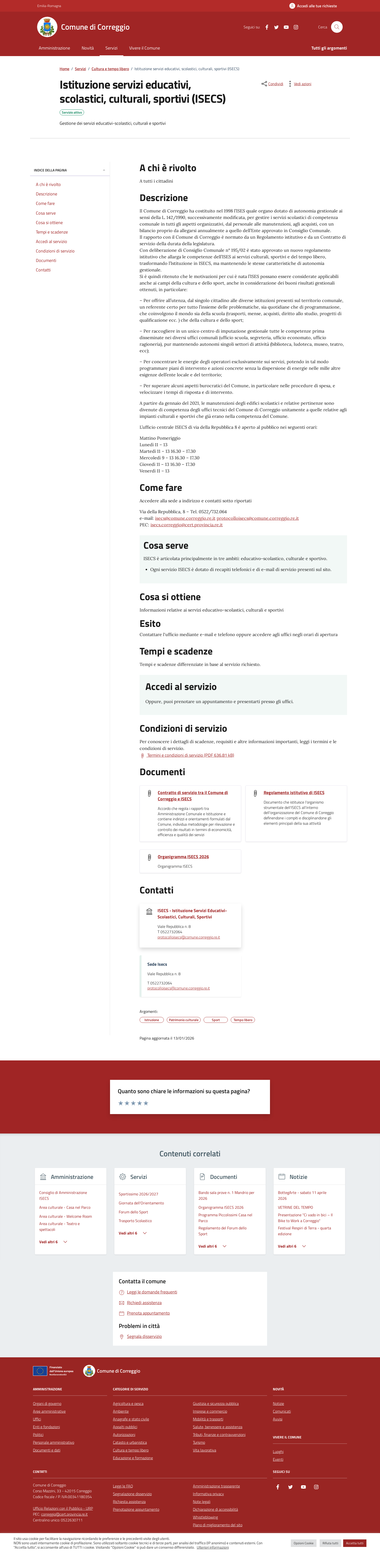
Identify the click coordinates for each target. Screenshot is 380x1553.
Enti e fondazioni (46, 1427)
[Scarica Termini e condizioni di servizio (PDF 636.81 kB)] (187, 755)
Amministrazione (54, 48)
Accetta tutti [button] (355, 1543)
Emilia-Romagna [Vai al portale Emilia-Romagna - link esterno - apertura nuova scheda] (49, 5)
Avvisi (277, 1419)
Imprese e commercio (210, 1411)
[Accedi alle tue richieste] (313, 6)
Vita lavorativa (204, 1450)
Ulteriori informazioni (213, 1547)
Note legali (201, 1501)
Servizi (111, 48)
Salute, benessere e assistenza (217, 1427)
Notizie (278, 1403)
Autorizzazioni (124, 1434)
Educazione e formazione (133, 1458)
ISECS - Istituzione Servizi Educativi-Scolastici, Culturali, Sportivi (192, 913)
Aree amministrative (49, 1411)
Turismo (199, 1442)
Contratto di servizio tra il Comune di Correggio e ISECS (193, 795)
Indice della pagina (70, 170)
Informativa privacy (208, 1494)
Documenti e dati (46, 1450)
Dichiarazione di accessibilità (215, 1509)
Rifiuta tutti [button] (330, 1543)
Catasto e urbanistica (130, 1442)
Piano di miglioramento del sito (217, 1525)
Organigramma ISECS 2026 (183, 857)
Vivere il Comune (144, 48)
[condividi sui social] (272, 84)
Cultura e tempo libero (131, 1450)
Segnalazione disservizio (132, 1494)
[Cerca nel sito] (337, 27)
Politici (38, 1434)
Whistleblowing (205, 1517)
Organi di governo (47, 1403)
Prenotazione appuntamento (136, 1509)
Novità (88, 48)
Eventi (278, 1459)
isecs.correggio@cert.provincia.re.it (186, 525)
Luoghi (278, 1451)
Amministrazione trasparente (216, 1486)
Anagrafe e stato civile (131, 1419)
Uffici (37, 1419)
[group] (70, 1214)
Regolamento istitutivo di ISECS (294, 792)
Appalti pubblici (125, 1427)
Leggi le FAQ (123, 1486)
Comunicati (282, 1411)
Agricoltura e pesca (128, 1403)
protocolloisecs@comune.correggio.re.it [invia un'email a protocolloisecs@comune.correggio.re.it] (189, 937)
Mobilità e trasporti (208, 1419)
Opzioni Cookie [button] (304, 1543)
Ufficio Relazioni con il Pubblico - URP (63, 1508)
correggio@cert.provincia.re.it (64, 1514)
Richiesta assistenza (129, 1501)
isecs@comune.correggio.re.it (185, 518)
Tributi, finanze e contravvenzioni (219, 1434)
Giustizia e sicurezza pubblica (216, 1403)
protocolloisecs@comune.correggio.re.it (258, 518)
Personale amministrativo (53, 1442)
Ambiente (121, 1411)
